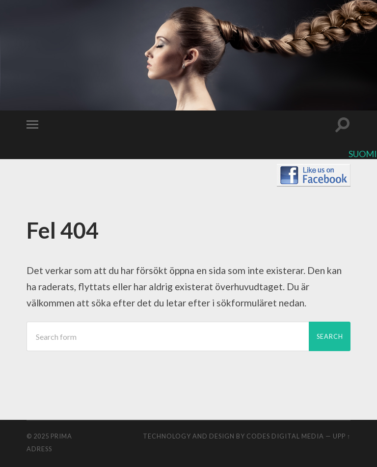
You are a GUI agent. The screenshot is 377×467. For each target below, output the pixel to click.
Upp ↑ (341, 436)
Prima (61, 436)
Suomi (363, 153)
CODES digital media (285, 436)
